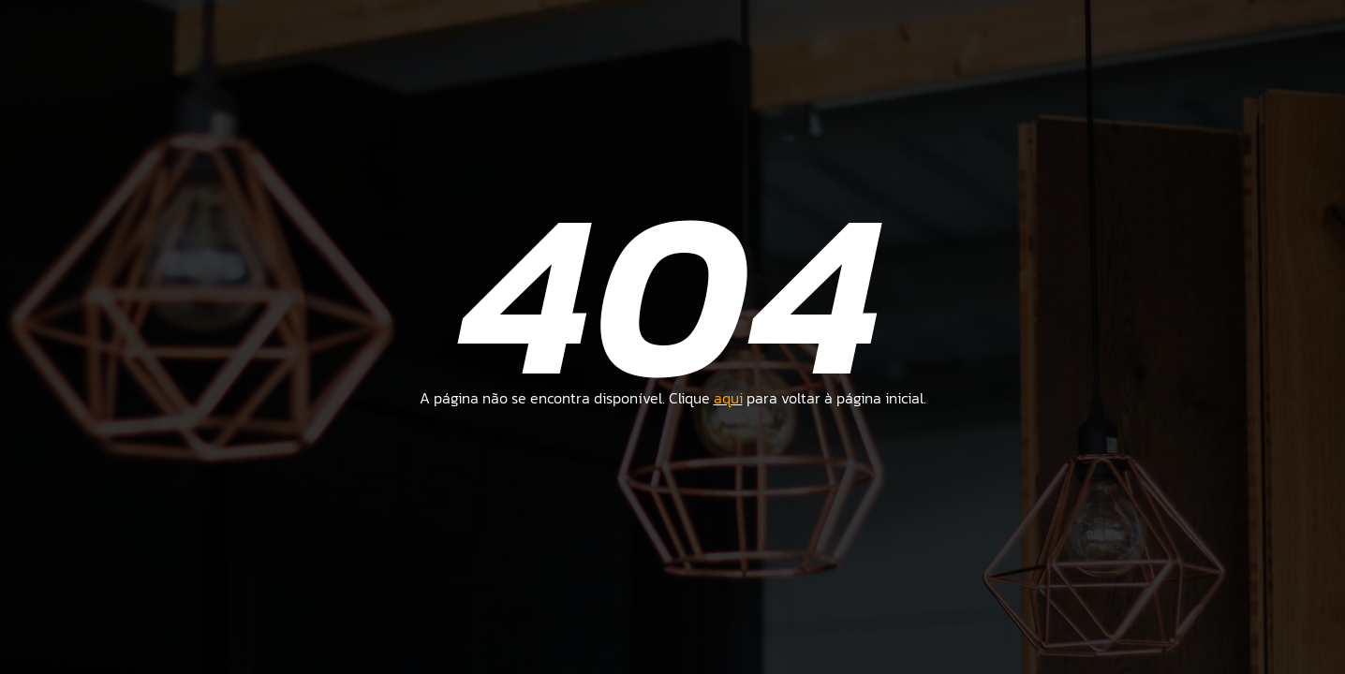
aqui (728, 398)
